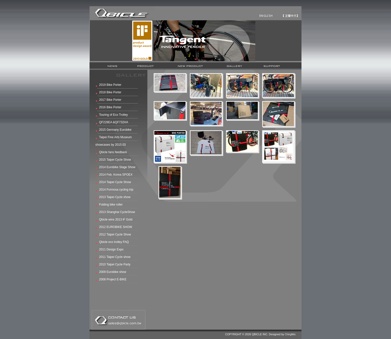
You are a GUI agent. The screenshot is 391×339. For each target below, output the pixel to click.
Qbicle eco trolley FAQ (114, 242)
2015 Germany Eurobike (115, 129)
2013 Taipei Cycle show (114, 197)
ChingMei (290, 334)
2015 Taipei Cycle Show (115, 159)
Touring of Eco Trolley (113, 114)
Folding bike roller (111, 204)
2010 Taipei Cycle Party (114, 264)
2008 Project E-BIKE (112, 279)
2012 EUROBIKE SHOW (115, 227)
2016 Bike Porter (110, 107)
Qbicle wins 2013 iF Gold (115, 219)
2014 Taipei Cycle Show (115, 182)
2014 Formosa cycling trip (116, 189)
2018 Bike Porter (110, 92)
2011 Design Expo (111, 249)
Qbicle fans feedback (113, 152)
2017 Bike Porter (110, 100)
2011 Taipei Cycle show (114, 257)
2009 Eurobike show (112, 272)
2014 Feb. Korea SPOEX (115, 174)
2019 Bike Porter (110, 85)
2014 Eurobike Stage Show (117, 167)
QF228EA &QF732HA (113, 122)
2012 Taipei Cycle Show (115, 234)
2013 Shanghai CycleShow (117, 212)
